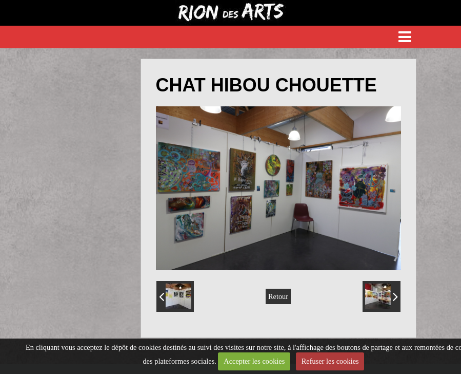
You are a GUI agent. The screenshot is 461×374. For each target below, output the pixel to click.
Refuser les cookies (330, 361)
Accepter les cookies (254, 361)
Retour (278, 296)
